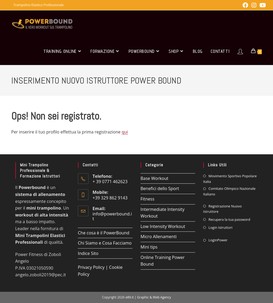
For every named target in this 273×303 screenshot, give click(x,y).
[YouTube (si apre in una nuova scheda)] (262, 5)
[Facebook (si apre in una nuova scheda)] (245, 5)
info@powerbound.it (112, 216)
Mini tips (149, 247)
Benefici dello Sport (159, 188)
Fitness (147, 199)
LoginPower (217, 240)
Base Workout (154, 178)
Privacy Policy (91, 267)
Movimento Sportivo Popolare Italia (230, 179)
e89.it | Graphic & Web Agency (148, 297)
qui (125, 132)
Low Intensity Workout (162, 226)
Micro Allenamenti (158, 236)
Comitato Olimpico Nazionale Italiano (229, 191)
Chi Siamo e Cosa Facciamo (105, 243)
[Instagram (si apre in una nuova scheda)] (254, 5)
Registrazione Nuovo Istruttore (222, 209)
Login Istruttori (220, 227)
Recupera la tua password (229, 219)
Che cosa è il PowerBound (103, 233)
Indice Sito (88, 253)
